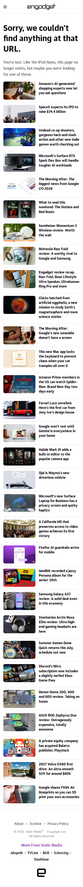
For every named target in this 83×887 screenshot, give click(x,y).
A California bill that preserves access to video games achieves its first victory (58, 529)
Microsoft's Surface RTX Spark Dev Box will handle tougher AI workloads (59, 160)
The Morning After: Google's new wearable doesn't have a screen (56, 333)
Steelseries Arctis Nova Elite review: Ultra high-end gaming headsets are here (58, 624)
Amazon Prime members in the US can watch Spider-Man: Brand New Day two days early (59, 384)
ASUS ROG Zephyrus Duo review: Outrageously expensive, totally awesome (58, 722)
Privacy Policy (58, 824)
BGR (46, 853)
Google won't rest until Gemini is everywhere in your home (57, 431)
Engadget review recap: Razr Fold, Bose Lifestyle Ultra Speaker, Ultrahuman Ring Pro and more (59, 279)
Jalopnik (16, 853)
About (18, 824)
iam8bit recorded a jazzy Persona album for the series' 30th (57, 575)
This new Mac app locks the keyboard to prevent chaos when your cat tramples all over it (57, 359)
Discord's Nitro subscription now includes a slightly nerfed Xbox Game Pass (58, 673)
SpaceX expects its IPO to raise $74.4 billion (58, 109)
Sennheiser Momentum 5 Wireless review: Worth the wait (58, 230)
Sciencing (61, 853)
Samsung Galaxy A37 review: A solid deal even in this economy (58, 599)
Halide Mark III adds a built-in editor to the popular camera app (55, 454)
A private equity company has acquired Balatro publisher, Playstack (58, 745)
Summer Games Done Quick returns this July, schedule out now (56, 647)
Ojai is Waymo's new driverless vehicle (54, 475)
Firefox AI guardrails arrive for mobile (59, 550)
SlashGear (41, 859)
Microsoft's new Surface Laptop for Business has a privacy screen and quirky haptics (58, 503)
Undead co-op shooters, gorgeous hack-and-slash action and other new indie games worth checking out (59, 137)
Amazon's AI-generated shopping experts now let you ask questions (58, 88)
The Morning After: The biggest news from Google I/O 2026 (59, 184)
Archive (35, 824)
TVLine (32, 853)
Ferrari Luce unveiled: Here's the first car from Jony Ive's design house (57, 408)
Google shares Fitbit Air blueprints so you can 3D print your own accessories (59, 792)
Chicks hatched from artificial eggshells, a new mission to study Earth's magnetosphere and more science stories (58, 308)
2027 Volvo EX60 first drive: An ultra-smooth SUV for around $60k (56, 769)
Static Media (34, 831)
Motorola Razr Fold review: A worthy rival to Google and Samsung (58, 253)
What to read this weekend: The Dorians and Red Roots (59, 207)
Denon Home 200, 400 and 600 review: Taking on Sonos (59, 697)
